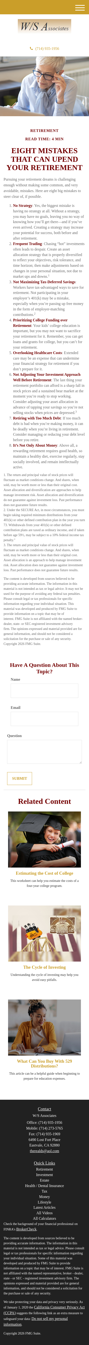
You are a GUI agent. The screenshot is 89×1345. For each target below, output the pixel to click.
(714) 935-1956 (44, 49)
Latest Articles (44, 1207)
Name (15, 679)
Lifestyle (44, 1202)
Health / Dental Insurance (44, 1186)
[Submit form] (19, 778)
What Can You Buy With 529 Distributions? (44, 1064)
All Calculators (44, 1218)
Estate (44, 1180)
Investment (44, 1175)
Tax (44, 1191)
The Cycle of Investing (44, 967)
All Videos (44, 1213)
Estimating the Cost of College (44, 873)
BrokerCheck (26, 1229)
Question (14, 736)
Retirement (44, 1169)
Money (44, 1197)
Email (15, 708)
